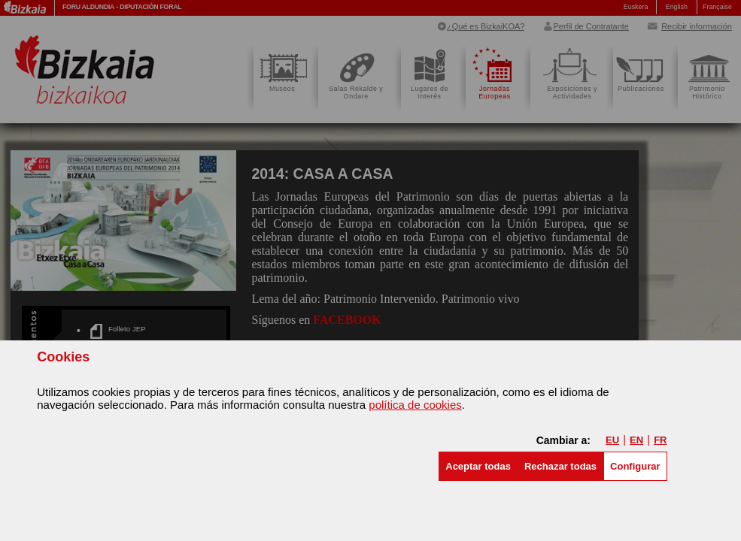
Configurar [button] (635, 466)
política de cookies (415, 404)
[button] (478, 466)
